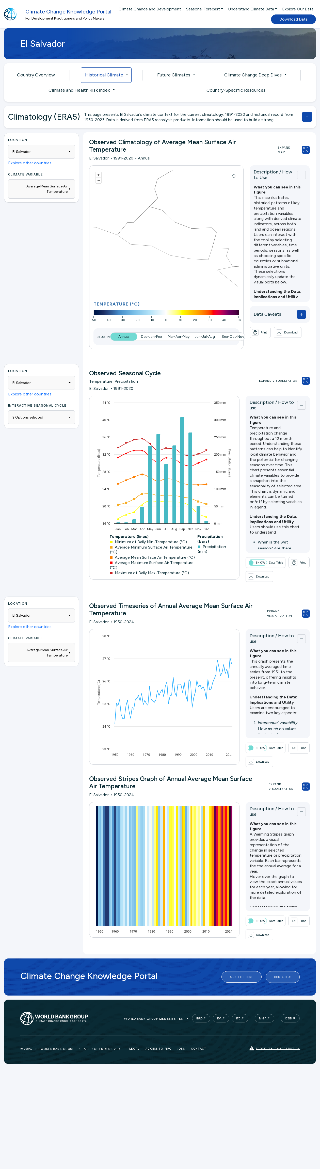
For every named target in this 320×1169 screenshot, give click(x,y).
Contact (198, 1048)
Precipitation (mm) (212, 549)
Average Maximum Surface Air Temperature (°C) (152, 565)
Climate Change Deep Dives (253, 75)
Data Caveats (267, 314)
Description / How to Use (273, 174)
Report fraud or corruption (274, 1048)
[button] (287, 332)
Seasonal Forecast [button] (203, 9)
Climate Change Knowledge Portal (68, 11)
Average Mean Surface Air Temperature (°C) (152, 557)
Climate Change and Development (150, 9)
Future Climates (173, 75)
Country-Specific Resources (235, 90)
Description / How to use (272, 405)
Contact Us (282, 977)
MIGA (262, 1018)
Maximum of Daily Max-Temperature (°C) (149, 572)
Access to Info (158, 1048)
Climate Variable (25, 174)
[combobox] (41, 152)
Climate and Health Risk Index (79, 90)
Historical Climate (104, 75)
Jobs (181, 1048)
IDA (219, 1018)
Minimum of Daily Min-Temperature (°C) (148, 541)
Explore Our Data (297, 9)
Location (17, 139)
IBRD (199, 1018)
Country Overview (36, 75)
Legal (134, 1048)
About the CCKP (241, 977)
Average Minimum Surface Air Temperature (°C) (151, 549)
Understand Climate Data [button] (251, 9)
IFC (238, 1018)
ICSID (288, 1018)
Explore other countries (30, 163)
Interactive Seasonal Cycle (37, 405)
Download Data (293, 19)
